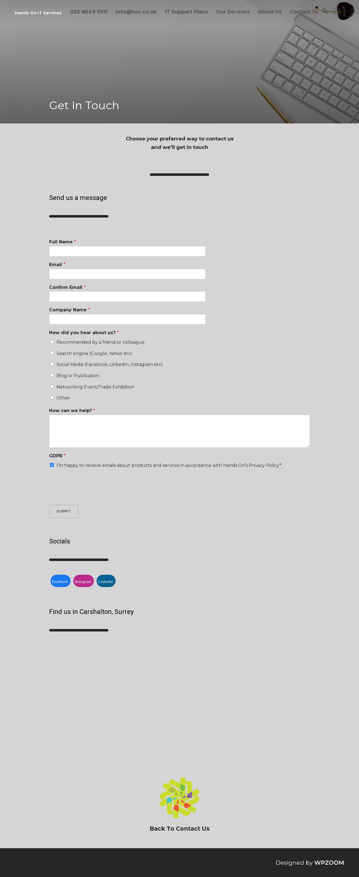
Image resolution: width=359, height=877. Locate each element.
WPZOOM (329, 862)
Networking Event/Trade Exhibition (95, 387)
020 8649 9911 (88, 12)
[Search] (324, 10)
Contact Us (304, 12)
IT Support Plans (186, 12)
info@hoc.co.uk (136, 12)
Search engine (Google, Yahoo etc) (94, 353)
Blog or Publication (78, 375)
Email (57, 264)
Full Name (62, 241)
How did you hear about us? (84, 332)
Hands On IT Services (38, 12)
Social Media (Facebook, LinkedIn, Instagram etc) (110, 364)
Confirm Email (67, 287)
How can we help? (72, 410)
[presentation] (91, 495)
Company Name (69, 309)
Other (63, 398)
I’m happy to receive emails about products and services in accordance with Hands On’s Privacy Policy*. (169, 465)
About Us (270, 12)
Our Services (233, 12)
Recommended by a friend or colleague (101, 342)
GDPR (57, 455)
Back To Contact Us (180, 828)
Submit (64, 511)
